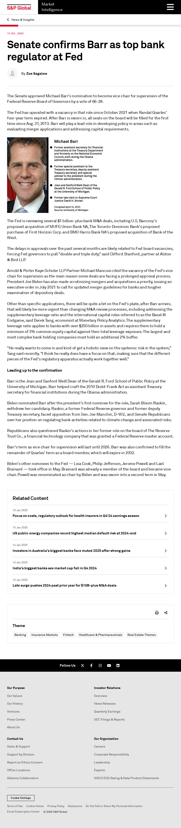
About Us (13, 727)
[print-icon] (157, 612)
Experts (99, 770)
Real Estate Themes (141, 635)
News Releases (105, 704)
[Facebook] (91, 665)
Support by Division (20, 754)
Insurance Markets (44, 635)
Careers (99, 746)
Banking (20, 635)
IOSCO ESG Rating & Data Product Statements (126, 778)
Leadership (102, 762)
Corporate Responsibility (111, 754)
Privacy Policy (55, 806)
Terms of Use (15, 806)
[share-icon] (165, 612)
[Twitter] (82, 665)
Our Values (14, 696)
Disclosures (75, 806)
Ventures (13, 711)
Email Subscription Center (23, 811)
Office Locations (18, 770)
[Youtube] (109, 665)
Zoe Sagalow (36, 73)
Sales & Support (18, 746)
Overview (100, 696)
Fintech (68, 635)
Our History (15, 704)
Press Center (16, 719)
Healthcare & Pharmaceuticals (100, 635)
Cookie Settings (21, 798)
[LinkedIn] (117, 665)
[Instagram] (100, 665)
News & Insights (20, 20)
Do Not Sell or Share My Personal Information (114, 806)
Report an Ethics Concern (25, 762)
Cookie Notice (35, 806)
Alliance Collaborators (23, 778)
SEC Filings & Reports (109, 719)
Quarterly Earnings (107, 711)
